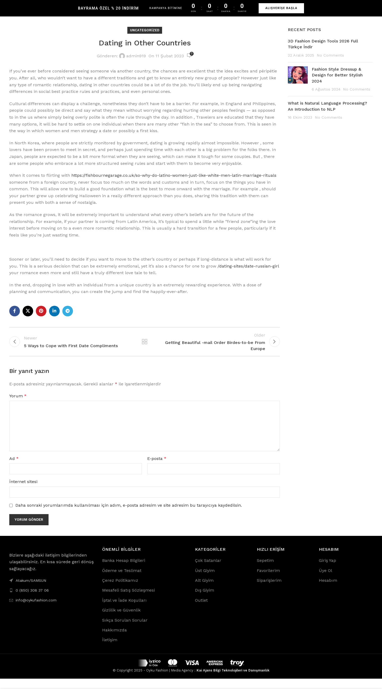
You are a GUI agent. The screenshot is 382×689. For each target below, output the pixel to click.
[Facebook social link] (14, 316)
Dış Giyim (204, 600)
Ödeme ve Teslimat (121, 580)
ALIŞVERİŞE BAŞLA (281, 8)
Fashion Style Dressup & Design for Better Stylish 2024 (337, 80)
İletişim (109, 650)
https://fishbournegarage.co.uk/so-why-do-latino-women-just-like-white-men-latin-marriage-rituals (173, 180)
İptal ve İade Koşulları (124, 610)
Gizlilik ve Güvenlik (121, 620)
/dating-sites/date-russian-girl (248, 271)
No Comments (330, 60)
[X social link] (28, 316)
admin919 (136, 61)
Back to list (145, 349)
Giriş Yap (327, 570)
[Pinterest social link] (41, 316)
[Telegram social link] (67, 316)
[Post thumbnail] (298, 85)
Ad (14, 468)
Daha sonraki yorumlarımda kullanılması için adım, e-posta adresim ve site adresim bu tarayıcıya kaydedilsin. (128, 515)
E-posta (156, 468)
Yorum (18, 405)
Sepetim (265, 570)
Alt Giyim (204, 590)
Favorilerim (268, 580)
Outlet (201, 610)
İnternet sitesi (23, 491)
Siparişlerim (269, 590)
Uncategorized (144, 35)
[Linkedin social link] (54, 316)
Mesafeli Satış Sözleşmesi (128, 600)
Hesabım (328, 590)
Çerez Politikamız (120, 590)
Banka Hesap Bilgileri (123, 570)
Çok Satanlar (208, 570)
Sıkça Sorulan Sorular (124, 630)
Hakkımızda (114, 640)
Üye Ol (325, 580)
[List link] (51, 600)
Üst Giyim (205, 580)
